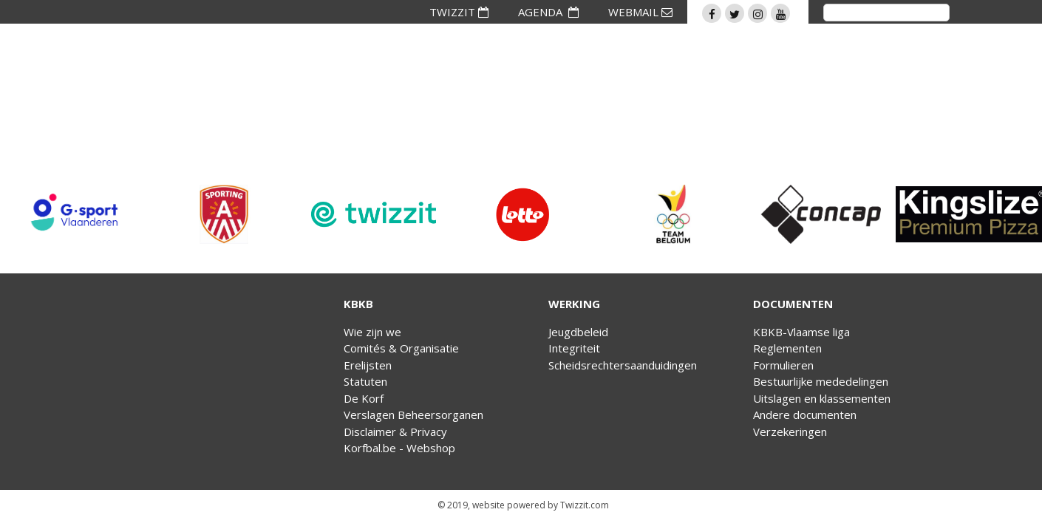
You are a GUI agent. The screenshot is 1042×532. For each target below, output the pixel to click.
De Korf (364, 398)
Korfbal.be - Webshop (399, 447)
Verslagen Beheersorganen (413, 414)
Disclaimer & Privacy (395, 431)
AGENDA (548, 11)
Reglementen (787, 348)
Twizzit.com (584, 505)
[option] (74, 214)
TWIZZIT (458, 11)
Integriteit (574, 348)
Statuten (365, 381)
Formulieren (783, 365)
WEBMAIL (640, 11)
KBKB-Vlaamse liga (801, 331)
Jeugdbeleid (578, 331)
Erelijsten (368, 365)
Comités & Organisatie (401, 348)
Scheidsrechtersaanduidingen (622, 365)
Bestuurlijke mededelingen (820, 381)
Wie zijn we (372, 331)
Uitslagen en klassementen (822, 398)
